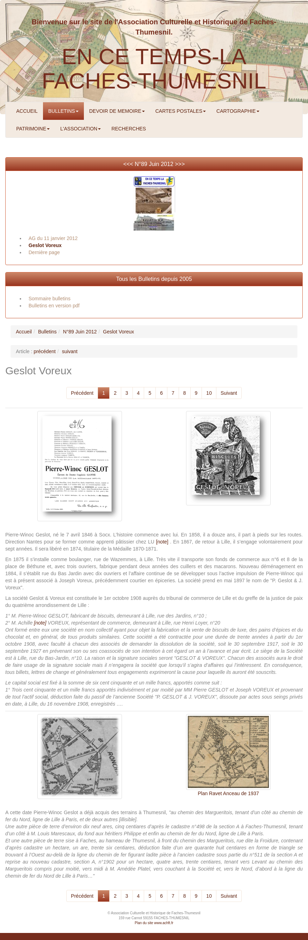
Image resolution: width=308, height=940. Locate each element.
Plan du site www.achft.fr (154, 923)
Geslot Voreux (45, 245)
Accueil (24, 331)
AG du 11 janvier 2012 (53, 238)
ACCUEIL (27, 111)
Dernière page (44, 252)
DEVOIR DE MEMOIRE (117, 111)
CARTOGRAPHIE (237, 111)
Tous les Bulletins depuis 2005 (154, 279)
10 (209, 393)
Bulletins (47, 331)
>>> (180, 164)
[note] (162, 542)
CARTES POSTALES (180, 111)
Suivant (229, 393)
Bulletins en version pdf (54, 305)
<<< (129, 164)
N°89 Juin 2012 (154, 164)
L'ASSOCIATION (80, 128)
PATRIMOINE (33, 128)
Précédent (82, 393)
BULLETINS (63, 111)
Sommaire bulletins (49, 298)
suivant (70, 351)
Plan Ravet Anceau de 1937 (228, 793)
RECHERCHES (128, 128)
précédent (45, 351)
